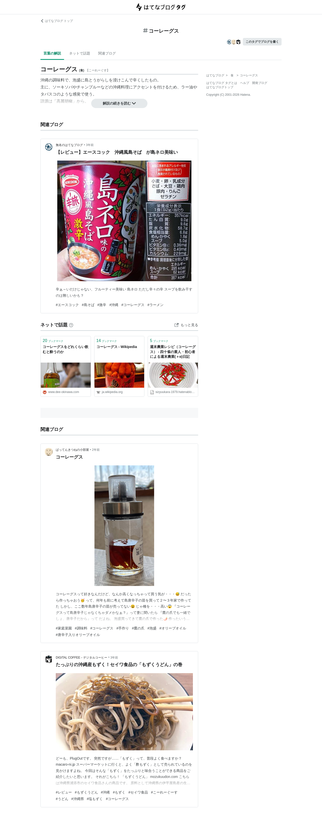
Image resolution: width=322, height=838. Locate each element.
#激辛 (101, 305)
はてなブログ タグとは (221, 83)
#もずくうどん (86, 792)
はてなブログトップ (219, 87)
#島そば (88, 305)
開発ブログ (259, 83)
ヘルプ (244, 83)
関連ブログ (107, 53)
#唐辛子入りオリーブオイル (78, 635)
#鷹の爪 (138, 628)
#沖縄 (113, 305)
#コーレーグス (132, 305)
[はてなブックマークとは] (71, 324)
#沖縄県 (77, 799)
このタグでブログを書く (262, 41)
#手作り (122, 628)
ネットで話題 (79, 53)
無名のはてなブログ (69, 145)
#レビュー (64, 792)
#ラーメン (155, 305)
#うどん (62, 799)
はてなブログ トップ (56, 21)
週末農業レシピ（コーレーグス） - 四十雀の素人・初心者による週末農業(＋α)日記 (173, 352)
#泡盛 (151, 628)
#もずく (119, 792)
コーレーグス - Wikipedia (116, 347)
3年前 (90, 145)
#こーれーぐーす (164, 792)
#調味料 (81, 628)
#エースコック (67, 305)
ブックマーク (53, 340)
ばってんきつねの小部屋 (72, 450)
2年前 (96, 450)
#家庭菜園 (64, 628)
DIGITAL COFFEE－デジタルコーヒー (81, 657)
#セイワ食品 (138, 792)
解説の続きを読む (119, 103)
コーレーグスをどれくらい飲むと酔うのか (65, 349)
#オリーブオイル (172, 628)
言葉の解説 (52, 53)
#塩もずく (95, 799)
